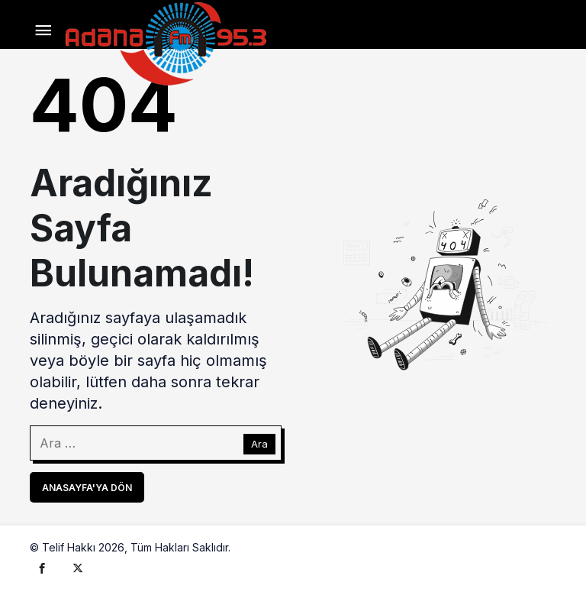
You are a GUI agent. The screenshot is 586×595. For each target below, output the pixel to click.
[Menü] (43, 31)
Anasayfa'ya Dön (87, 487)
